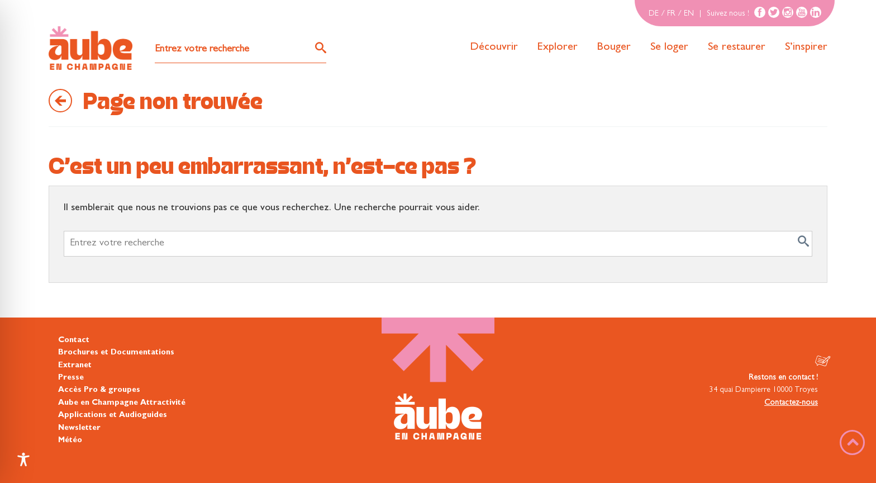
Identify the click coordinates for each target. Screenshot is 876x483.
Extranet (75, 366)
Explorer (557, 47)
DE (654, 14)
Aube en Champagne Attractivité (121, 403)
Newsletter (79, 428)
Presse (71, 378)
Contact (73, 340)
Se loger (669, 47)
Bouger (614, 47)
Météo (70, 440)
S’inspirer (806, 47)
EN (689, 14)
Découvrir (494, 47)
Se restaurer (736, 47)
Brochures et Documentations (116, 353)
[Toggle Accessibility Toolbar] (23, 459)
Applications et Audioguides (112, 415)
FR (671, 14)
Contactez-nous (791, 403)
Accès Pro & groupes (99, 390)
